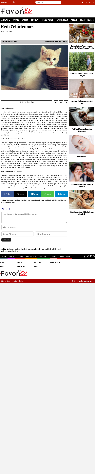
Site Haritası (5, 281)
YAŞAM (16, 20)
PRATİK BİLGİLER (87, 20)
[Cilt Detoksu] (81, 148)
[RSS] (93, 2)
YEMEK (74, 20)
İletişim (12, 2)
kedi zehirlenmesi (54, 200)
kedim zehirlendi (7, 251)
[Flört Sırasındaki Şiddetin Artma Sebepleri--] (81, 203)
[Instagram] (89, 2)
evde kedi (37, 200)
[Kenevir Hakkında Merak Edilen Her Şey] (81, 65)
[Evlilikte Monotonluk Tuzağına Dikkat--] (81, 175)
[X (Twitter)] (86, 2)
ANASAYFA (5, 20)
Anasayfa (4, 2)
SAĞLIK (25, 20)
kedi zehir (11, 202)
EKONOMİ (35, 20)
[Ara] (59, 2)
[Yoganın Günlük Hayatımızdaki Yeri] (81, 92)
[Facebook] (82, 2)
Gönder (6, 240)
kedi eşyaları (19, 200)
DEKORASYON (47, 20)
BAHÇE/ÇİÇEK (62, 20)
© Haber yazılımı (83, 281)
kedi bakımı (28, 200)
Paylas (7, 194)
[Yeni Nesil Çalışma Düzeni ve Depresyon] (81, 120)
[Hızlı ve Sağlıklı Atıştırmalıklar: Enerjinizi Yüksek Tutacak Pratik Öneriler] (81, 37)
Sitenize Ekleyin (17, 281)
